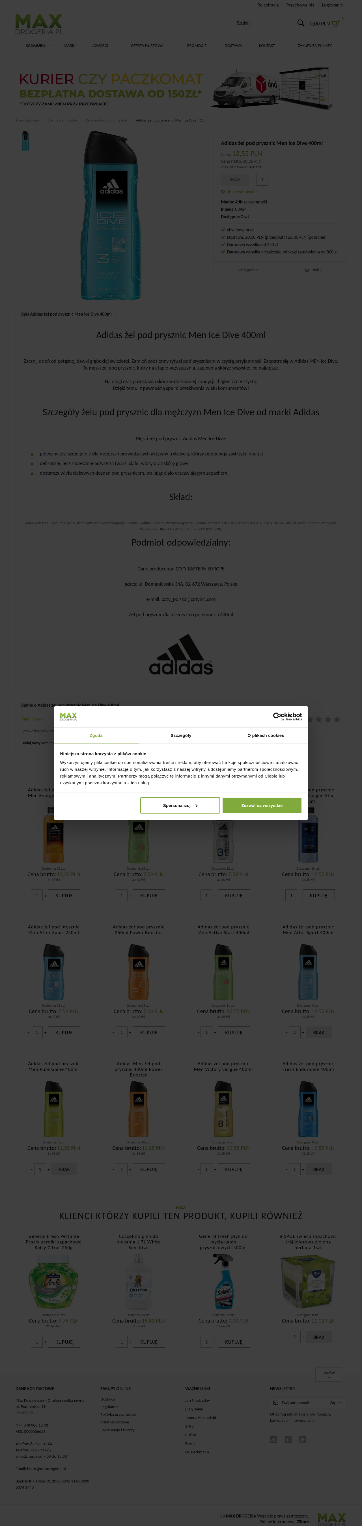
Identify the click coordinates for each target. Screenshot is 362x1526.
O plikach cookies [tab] (265, 735)
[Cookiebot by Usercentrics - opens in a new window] (277, 716)
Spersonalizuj (180, 805)
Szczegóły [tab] (181, 735)
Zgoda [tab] (96, 735)
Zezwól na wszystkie (262, 805)
